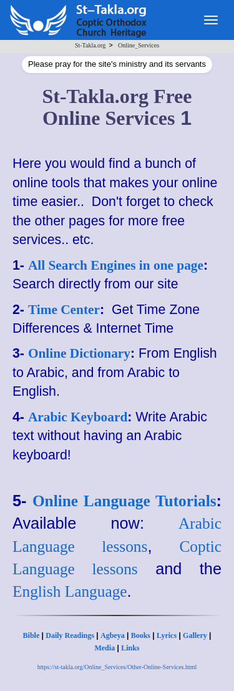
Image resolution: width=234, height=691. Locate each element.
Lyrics (167, 635)
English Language (69, 591)
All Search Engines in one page (115, 265)
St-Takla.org (90, 45)
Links (130, 648)
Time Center (64, 309)
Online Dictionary (79, 353)
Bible (31, 635)
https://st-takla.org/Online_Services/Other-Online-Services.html (117, 667)
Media (104, 648)
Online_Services (138, 45)
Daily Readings (70, 635)
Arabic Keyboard (77, 416)
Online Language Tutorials (124, 500)
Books (140, 635)
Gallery (195, 635)
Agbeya (112, 635)
